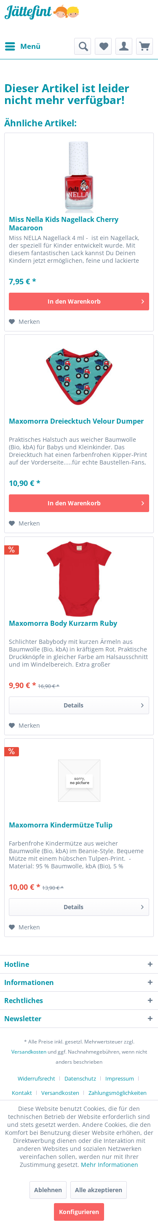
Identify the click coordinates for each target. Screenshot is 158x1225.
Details (104, 704)
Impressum (119, 1078)
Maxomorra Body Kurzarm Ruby (63, 623)
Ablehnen (48, 1190)
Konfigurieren (79, 1212)
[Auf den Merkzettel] (24, 322)
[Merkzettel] (103, 46)
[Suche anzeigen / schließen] (82, 46)
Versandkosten (28, 1051)
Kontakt (22, 1093)
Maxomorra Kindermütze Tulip (60, 825)
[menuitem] (22, 46)
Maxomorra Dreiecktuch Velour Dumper (76, 421)
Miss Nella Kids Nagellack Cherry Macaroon (63, 223)
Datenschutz (80, 1078)
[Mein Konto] (123, 46)
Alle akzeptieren (98, 1190)
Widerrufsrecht (36, 1078)
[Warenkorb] (144, 46)
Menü (22, 45)
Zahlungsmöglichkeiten (117, 1093)
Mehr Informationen (109, 1165)
